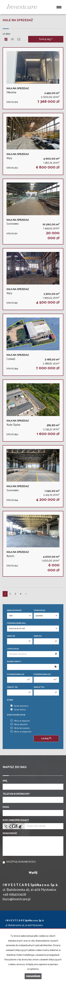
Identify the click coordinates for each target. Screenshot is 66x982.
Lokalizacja (13, 649)
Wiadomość (10, 833)
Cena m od (12, 687)
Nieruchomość (14, 610)
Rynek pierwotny (19, 706)
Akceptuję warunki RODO (21, 862)
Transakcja (39, 610)
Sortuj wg (46, 39)
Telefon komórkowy (16, 794)
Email (6, 807)
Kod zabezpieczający (16, 820)
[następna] (26, 594)
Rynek (10, 700)
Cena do (38, 636)
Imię (5, 781)
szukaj (46, 738)
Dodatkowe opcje (16, 715)
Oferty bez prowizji (20, 728)
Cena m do (39, 687)
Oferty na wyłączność (21, 731)
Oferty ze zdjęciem (20, 721)
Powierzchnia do (42, 674)
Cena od (11, 636)
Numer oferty (14, 661)
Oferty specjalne (19, 724)
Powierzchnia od (15, 674)
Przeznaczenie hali (16, 623)
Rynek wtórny (18, 709)
